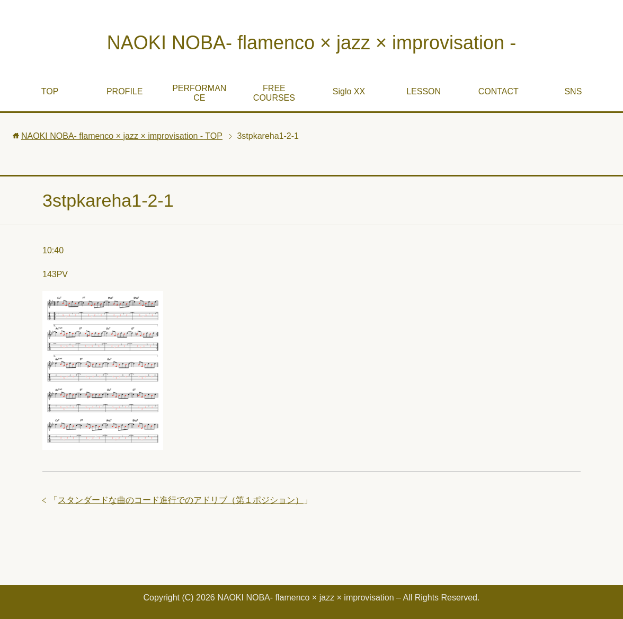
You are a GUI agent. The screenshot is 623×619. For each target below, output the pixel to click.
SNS (573, 91)
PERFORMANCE (199, 93)
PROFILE (124, 91)
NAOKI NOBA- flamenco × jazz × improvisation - (311, 43)
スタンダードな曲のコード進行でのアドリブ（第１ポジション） (181, 500)
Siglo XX (349, 91)
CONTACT (498, 91)
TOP (50, 91)
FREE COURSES (274, 93)
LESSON (423, 91)
